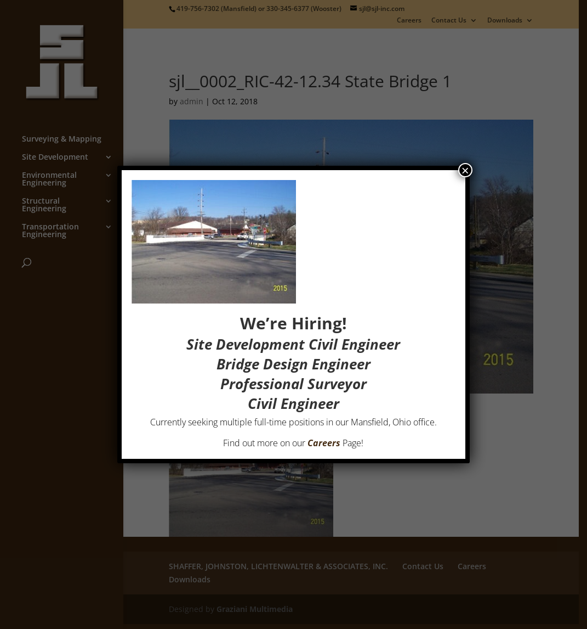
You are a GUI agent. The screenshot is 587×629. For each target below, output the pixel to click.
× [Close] (465, 170)
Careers (324, 443)
